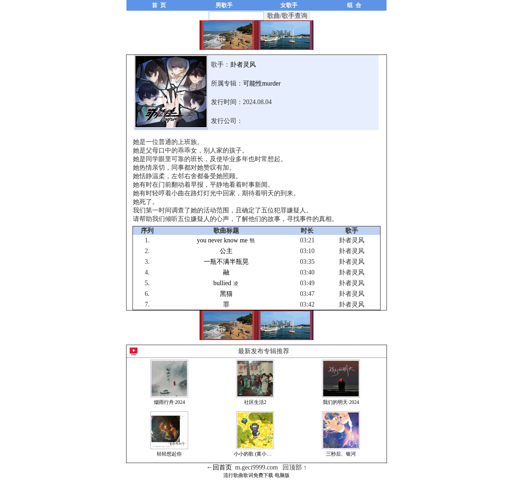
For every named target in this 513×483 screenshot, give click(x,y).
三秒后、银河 (341, 454)
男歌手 (224, 5)
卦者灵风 (243, 64)
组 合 (354, 5)
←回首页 (219, 467)
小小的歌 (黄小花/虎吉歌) (262, 454)
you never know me (222, 240)
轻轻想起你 (169, 454)
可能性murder (262, 83)
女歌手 (288, 5)
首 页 (159, 5)
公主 (226, 251)
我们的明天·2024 (341, 402)
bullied (222, 283)
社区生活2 (255, 402)
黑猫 (226, 293)
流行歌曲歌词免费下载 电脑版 (256, 475)
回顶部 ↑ (295, 467)
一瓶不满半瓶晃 (226, 261)
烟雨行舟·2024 (169, 402)
